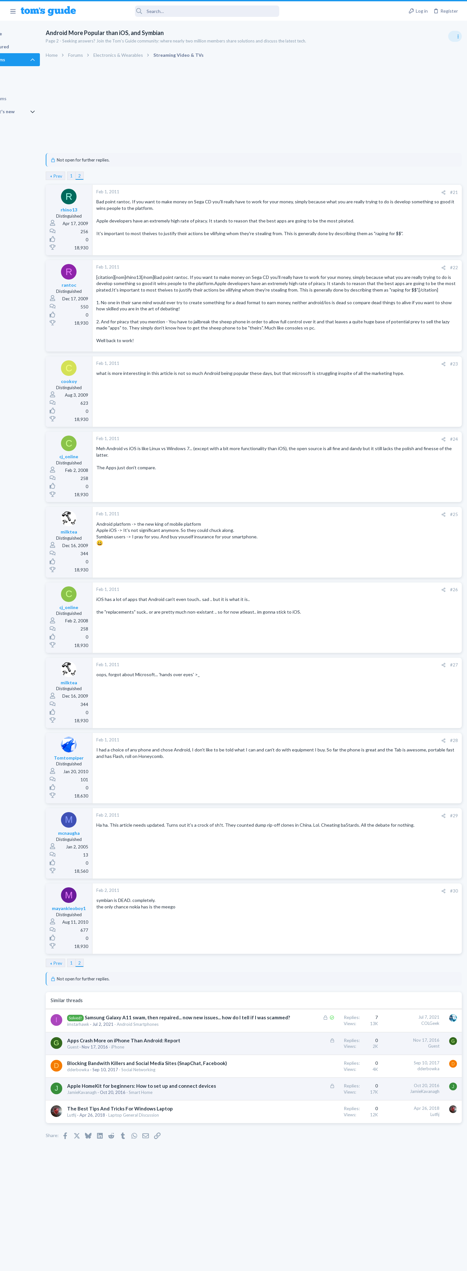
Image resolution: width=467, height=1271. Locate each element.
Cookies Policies (209, 1262)
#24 (349, 466)
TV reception (398, 364)
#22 (349, 269)
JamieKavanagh (111, 1140)
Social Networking (167, 1110)
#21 (349, 192)
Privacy (250, 1262)
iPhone (146, 1081)
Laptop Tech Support (395, 458)
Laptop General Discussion (162, 1162)
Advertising (163, 1262)
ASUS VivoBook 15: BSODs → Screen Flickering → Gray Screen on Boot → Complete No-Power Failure (416, 433)
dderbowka (107, 1110)
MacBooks (385, 564)
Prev (86, 176)
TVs (378, 382)
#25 (349, 541)
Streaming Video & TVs (397, 413)
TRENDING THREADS (385, 351)
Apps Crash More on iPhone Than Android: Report (152, 1074)
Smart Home (169, 1140)
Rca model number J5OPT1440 (416, 396)
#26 (349, 616)
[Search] (182, 11)
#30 (349, 918)
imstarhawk (107, 1058)
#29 (349, 842)
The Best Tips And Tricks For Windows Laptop (149, 1156)
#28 (349, 767)
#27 (349, 692)
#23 (349, 391)
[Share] (338, 192)
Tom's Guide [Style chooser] (414, 1217)
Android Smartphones (166, 1058)
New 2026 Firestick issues (411, 508)
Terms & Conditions (295, 1262)
